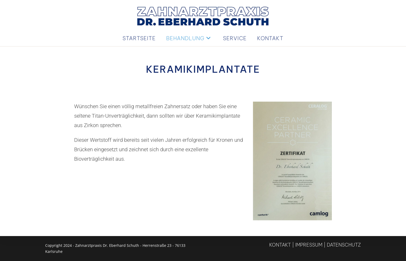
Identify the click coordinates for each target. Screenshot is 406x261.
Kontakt (280, 245)
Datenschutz (344, 245)
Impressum (308, 245)
